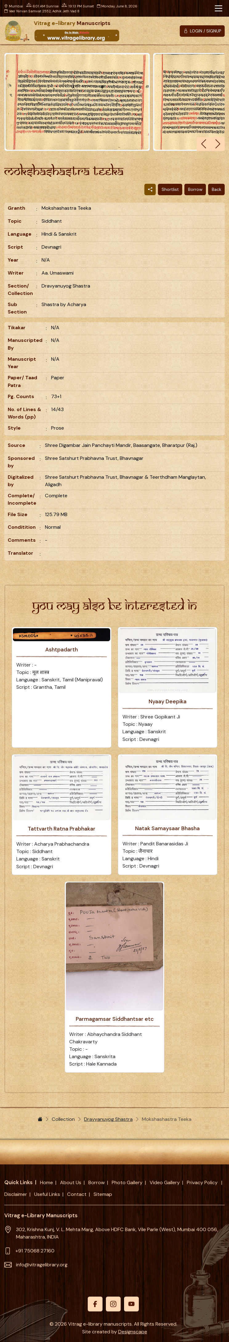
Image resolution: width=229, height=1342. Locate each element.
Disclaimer (15, 1194)
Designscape (132, 1331)
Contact (76, 1194)
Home (46, 1182)
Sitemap (103, 1194)
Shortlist (170, 189)
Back (216, 189)
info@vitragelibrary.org (41, 1264)
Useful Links (47, 1194)
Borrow (195, 189)
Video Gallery (165, 1182)
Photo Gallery (127, 1182)
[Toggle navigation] (218, 8)
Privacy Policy (203, 1182)
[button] (218, 144)
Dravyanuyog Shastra (108, 1119)
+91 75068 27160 (34, 1250)
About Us (70, 1182)
